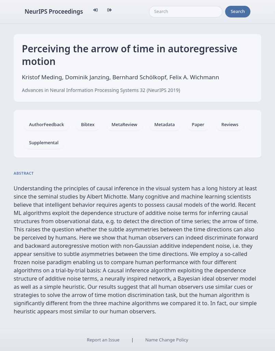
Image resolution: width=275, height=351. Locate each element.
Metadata (164, 124)
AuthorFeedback (46, 124)
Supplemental (43, 142)
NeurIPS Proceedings (54, 11)
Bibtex (87, 124)
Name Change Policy (166, 340)
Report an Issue (103, 340)
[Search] (185, 11)
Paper (198, 124)
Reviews (229, 124)
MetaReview (124, 124)
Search (238, 11)
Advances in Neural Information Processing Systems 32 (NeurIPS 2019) (101, 90)
